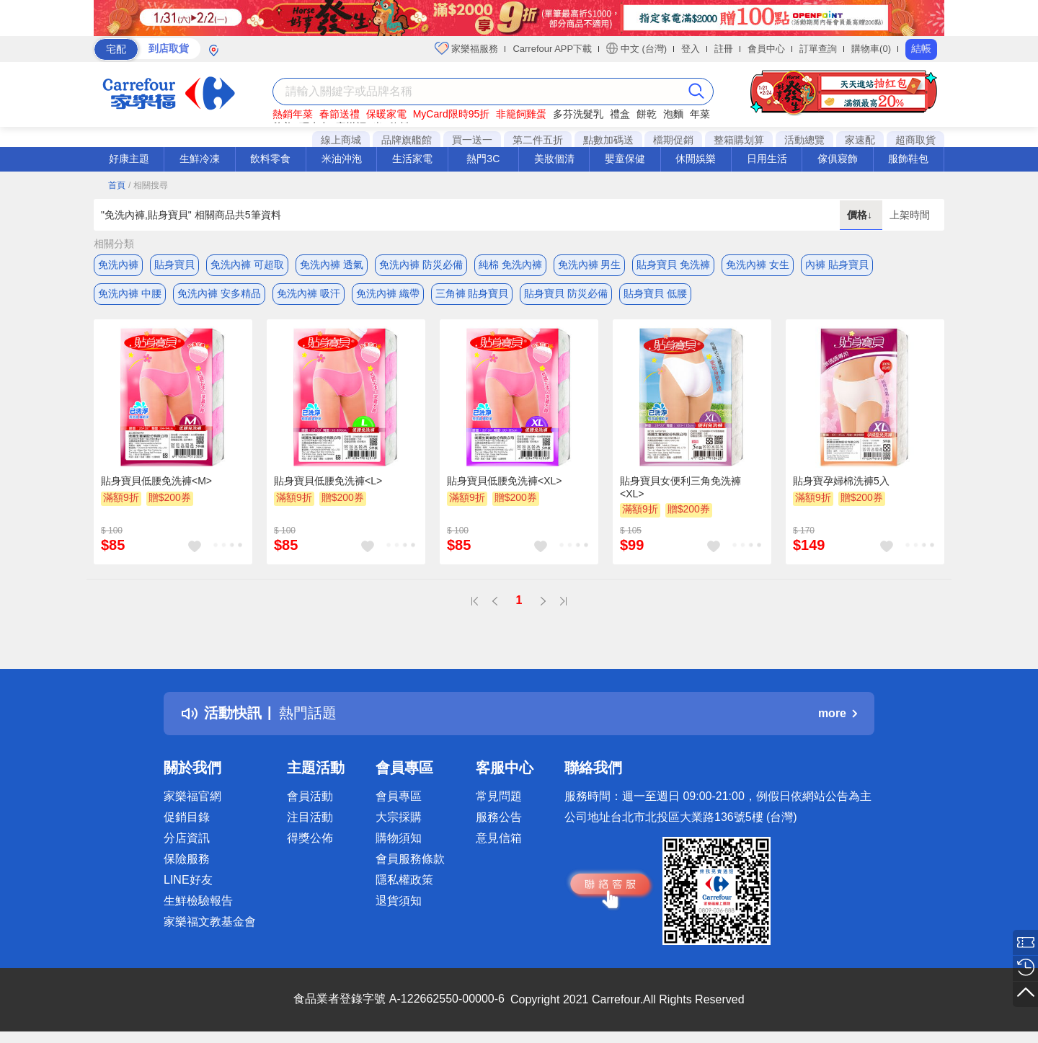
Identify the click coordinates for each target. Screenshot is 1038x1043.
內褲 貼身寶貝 (837, 264)
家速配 (860, 140)
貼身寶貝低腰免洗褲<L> (328, 481)
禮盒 (620, 114)
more (837, 713)
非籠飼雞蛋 (521, 114)
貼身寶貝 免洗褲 (673, 264)
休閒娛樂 (695, 158)
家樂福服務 (467, 48)
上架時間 (910, 215)
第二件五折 (538, 140)
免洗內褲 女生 (757, 264)
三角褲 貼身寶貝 (472, 293)
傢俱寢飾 (837, 158)
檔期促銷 (673, 140)
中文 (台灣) (636, 48)
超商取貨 (915, 140)
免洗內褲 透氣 (331, 264)
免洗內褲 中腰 (129, 293)
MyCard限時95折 (451, 114)
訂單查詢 (818, 48)
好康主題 (129, 158)
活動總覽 (804, 140)
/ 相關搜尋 (148, 185)
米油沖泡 (341, 158)
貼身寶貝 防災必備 (566, 293)
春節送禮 (339, 114)
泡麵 (673, 114)
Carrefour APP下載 (552, 48)
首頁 (116, 185)
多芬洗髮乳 (578, 114)
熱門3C (483, 158)
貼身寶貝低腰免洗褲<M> (156, 481)
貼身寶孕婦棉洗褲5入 (841, 481)
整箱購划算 (739, 140)
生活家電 (412, 158)
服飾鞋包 (908, 158)
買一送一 (472, 140)
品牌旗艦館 (406, 140)
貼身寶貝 (174, 264)
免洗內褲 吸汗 (308, 293)
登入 (690, 48)
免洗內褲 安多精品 (219, 293)
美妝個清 (554, 158)
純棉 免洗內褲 (510, 264)
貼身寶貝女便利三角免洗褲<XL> (680, 487)
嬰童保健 (625, 158)
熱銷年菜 (292, 114)
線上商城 (341, 140)
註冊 (723, 48)
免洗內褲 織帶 (388, 293)
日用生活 (767, 158)
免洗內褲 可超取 (247, 264)
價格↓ (861, 215)
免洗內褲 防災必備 (421, 264)
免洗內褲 (118, 264)
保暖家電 (386, 114)
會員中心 (766, 48)
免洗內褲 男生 (589, 264)
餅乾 (646, 114)
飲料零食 (270, 158)
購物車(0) (871, 48)
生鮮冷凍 (199, 158)
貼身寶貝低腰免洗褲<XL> (504, 481)
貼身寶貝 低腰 (655, 293)
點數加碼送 (608, 140)
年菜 (700, 114)
